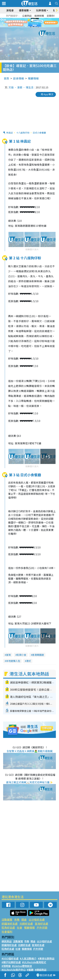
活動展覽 (7, 919)
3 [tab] (30, 26)
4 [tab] (33, 26)
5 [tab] (36, 26)
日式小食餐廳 (39, 132)
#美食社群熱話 (46, 958)
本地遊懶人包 (13, 660)
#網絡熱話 (40, 970)
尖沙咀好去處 (37, 919)
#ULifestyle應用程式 (34, 962)
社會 (19, 927)
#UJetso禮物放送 (22, 966)
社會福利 (7, 931)
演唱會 (10, 10)
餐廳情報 (33, 78)
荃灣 (8, 654)
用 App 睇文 (47, 94)
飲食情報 (18, 78)
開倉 (24, 919)
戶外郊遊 (42, 927)
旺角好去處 (8, 927)
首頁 (6, 78)
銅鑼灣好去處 (10, 924)
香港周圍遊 (38, 654)
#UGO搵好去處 (10, 958)
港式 (28, 660)
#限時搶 (6, 966)
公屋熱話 (27, 15)
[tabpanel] (29, 22)
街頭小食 (21, 654)
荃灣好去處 (41, 924)
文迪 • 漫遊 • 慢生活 (20, 87)
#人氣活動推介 (28, 958)
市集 (17, 919)
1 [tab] (24, 26)
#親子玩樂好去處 (11, 962)
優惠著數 (24, 10)
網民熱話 (7, 941)
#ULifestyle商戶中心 (14, 970)
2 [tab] (27, 26)
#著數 (30, 970)
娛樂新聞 (39, 15)
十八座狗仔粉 (22, 132)
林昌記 (9, 132)
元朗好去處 (26, 924)
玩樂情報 (41, 10)
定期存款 (51, 15)
